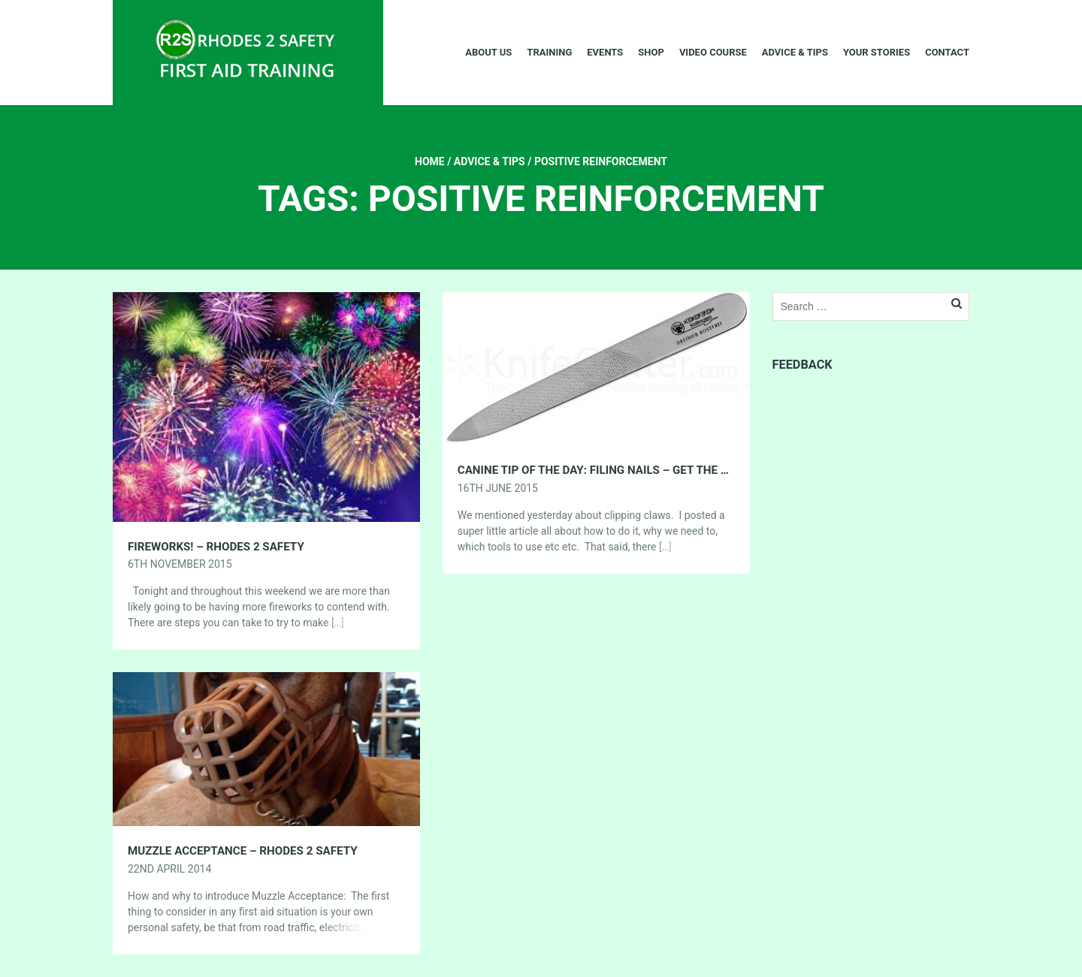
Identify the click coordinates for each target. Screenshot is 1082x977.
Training (549, 52)
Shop (651, 52)
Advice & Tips (795, 52)
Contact (947, 52)
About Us (488, 52)
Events (605, 52)
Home (430, 161)
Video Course (713, 52)
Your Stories (876, 52)
